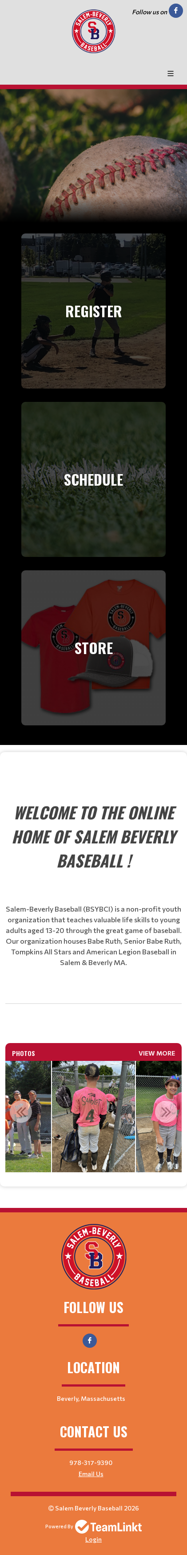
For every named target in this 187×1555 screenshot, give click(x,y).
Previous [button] (21, 1112)
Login (93, 1539)
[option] (94, 1116)
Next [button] (166, 1112)
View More (157, 1053)
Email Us (91, 1473)
